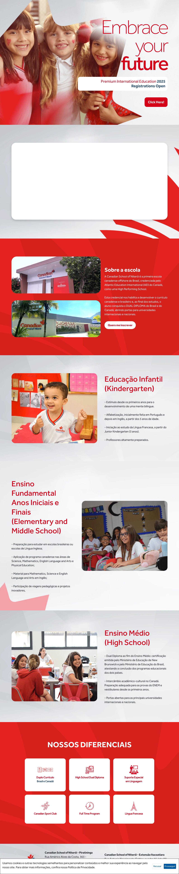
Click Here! (156, 102)
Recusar (157, 866)
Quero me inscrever (120, 325)
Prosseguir (170, 866)
